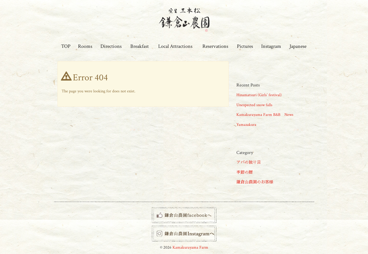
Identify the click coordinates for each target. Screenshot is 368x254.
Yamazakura (246, 124)
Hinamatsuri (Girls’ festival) (259, 95)
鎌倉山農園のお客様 (254, 182)
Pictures (245, 46)
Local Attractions (175, 46)
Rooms (85, 46)
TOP (66, 46)
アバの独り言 (248, 162)
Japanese (298, 46)
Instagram (271, 46)
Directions (111, 46)
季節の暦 (244, 172)
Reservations (215, 46)
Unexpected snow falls (254, 105)
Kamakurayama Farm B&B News (264, 114)
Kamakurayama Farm (190, 247)
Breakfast (139, 46)
